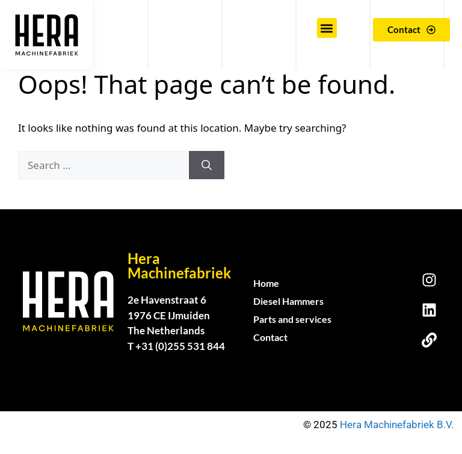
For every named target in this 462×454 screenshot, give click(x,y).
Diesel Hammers (288, 301)
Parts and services (292, 319)
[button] (327, 28)
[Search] (206, 165)
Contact (270, 337)
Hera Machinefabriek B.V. (398, 425)
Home (266, 283)
